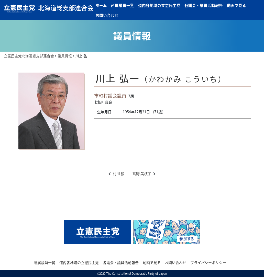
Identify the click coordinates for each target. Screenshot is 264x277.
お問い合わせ (106, 15)
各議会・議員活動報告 (203, 5)
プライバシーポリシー (208, 262)
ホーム (101, 5)
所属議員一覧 (122, 5)
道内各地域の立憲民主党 (159, 5)
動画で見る (236, 5)
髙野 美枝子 (142, 173)
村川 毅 (118, 173)
